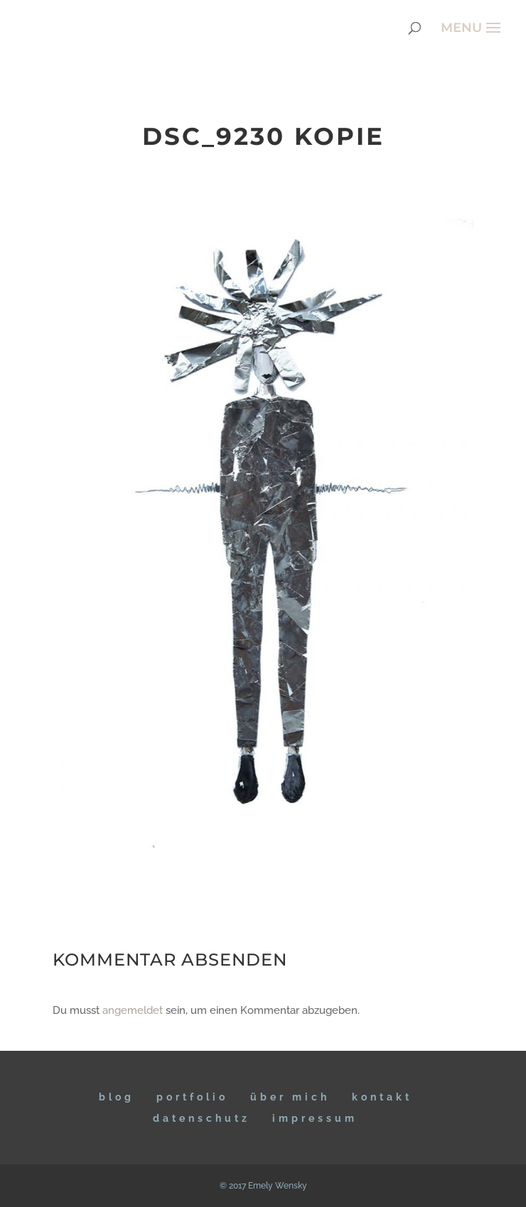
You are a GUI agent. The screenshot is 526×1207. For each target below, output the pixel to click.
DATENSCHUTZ (201, 1118)
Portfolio (192, 1097)
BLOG (116, 1097)
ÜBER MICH (290, 1097)
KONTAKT (382, 1097)
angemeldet (132, 1010)
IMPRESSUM (315, 1118)
